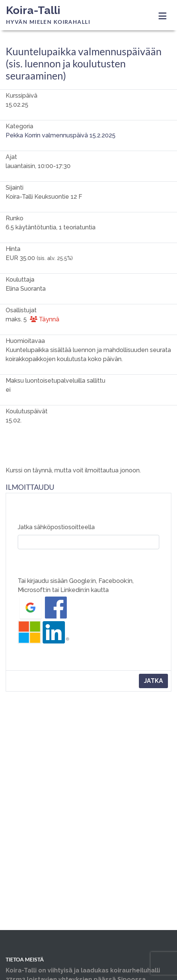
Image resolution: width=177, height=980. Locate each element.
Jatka (153, 680)
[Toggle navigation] (162, 16)
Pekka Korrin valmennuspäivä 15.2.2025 (60, 135)
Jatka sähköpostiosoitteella (56, 527)
